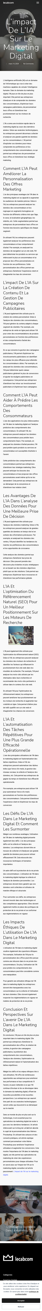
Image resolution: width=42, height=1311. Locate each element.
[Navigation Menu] (38, 2)
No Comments (28, 64)
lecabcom (8, 2)
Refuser (21, 1307)
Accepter (21, 1301)
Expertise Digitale (21, 13)
